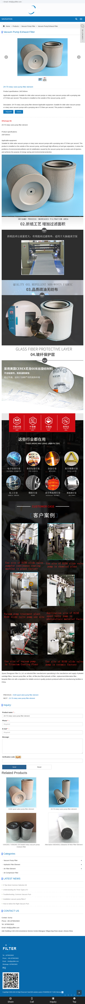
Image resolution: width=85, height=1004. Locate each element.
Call (31, 1000)
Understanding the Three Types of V (15, 890)
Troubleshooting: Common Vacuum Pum (17, 894)
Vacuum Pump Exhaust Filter (47, 26)
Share (10, 1000)
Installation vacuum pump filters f (14, 899)
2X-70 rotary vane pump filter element (22, 698)
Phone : (5, 720)
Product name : (8, 712)
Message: (5, 737)
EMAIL (19, 112)
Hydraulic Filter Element (12, 864)
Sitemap (58, 992)
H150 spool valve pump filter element (25, 695)
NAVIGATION (7, 19)
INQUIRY (8, 112)
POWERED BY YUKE (49, 992)
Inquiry (53, 1000)
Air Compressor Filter (11, 873)
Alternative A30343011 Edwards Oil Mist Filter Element (64, 845)
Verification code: (8, 757)
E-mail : (5, 729)
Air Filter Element (9, 869)
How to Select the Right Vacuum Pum (16, 904)
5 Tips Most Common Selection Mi (15, 885)
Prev (6, 57)
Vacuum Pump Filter (28, 26)
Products (15, 26)
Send (14, 767)
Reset (39, 767)
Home (8, 26)
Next (79, 57)
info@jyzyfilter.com (12, 928)
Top (74, 1000)
